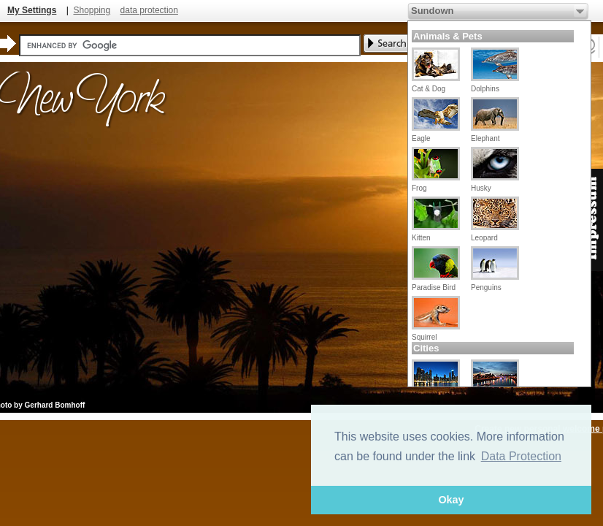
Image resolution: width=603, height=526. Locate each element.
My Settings (31, 10)
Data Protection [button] (521, 456)
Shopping (91, 10)
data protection (149, 10)
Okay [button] (451, 500)
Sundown (432, 10)
